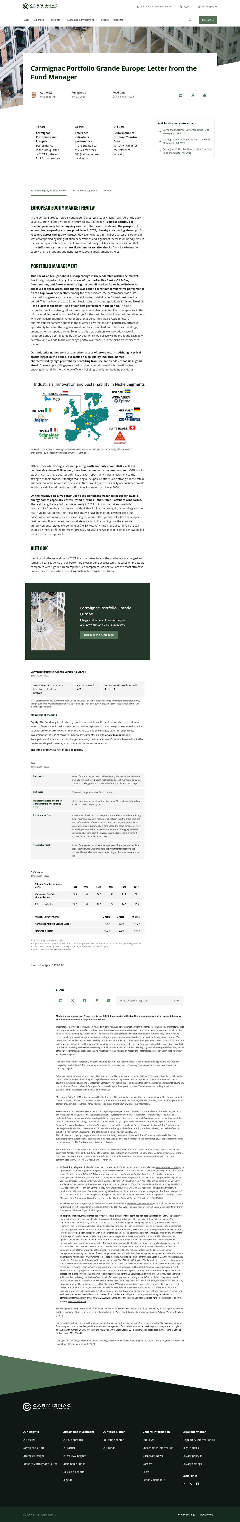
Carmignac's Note (33, 1448)
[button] (40, 1434)
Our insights (31, 1432)
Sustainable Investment (80, 19)
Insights (55, 19)
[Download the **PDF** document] (192, 95)
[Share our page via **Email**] (204, 95)
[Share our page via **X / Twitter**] (72, 1000)
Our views (29, 1440)
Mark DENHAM (48, 97)
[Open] (45, 20)
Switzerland (121, 1312)
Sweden (153, 1312)
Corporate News (153, 1456)
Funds (26, 19)
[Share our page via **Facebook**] (84, 1000)
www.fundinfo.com (95, 1256)
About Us (118, 19)
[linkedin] (184, 1483)
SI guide (67, 1480)
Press (146, 1472)
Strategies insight (33, 1456)
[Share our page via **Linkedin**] (180, 95)
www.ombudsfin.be (77, 1301)
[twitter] (190, 1483)
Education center (113, 1440)
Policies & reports (73, 1472)
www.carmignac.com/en (133, 1149)
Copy (176, 1000)
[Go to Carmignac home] (40, 6)
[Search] (190, 20)
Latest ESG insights (74, 1456)
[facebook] (197, 1483)
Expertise (39, 19)
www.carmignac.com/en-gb (168, 1167)
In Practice (69, 1448)
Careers (147, 1464)
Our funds (109, 1448)
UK (113, 1312)
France (131, 1312)
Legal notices (191, 1448)
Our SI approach (73, 1440)
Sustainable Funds (74, 1464)
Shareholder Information (158, 1448)
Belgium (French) (166, 1312)
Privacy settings (192, 1464)
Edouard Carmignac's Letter (40, 1464)
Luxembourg (142, 1312)
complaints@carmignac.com (73, 1297)
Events (105, 19)
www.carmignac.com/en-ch (139, 1203)
